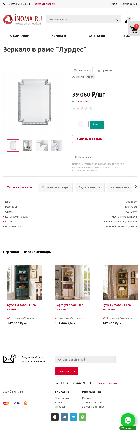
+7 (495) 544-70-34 (18, 3)
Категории (96, 35)
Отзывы (60, 406)
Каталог (87, 398)
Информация (91, 391)
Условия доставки (93, 406)
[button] (128, 420)
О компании (19, 35)
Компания (62, 391)
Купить (97, 124)
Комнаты (59, 35)
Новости (60, 402)
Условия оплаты (92, 402)
